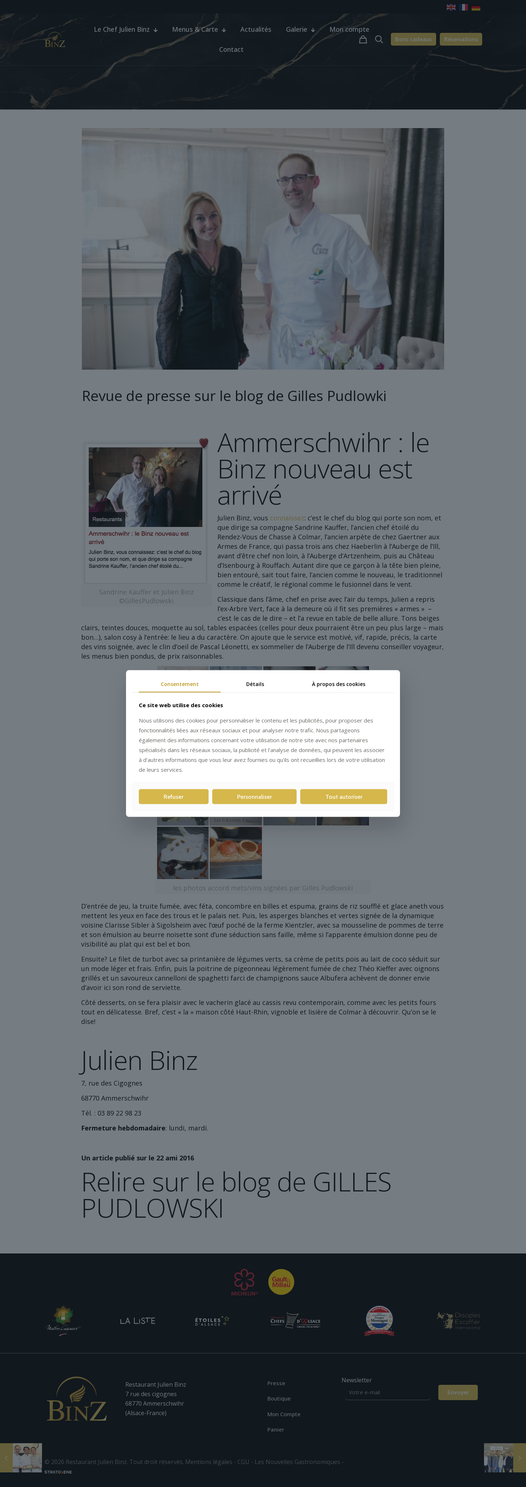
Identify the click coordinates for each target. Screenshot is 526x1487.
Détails (255, 683)
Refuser (173, 796)
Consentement (180, 683)
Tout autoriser (343, 796)
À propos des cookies (338, 683)
